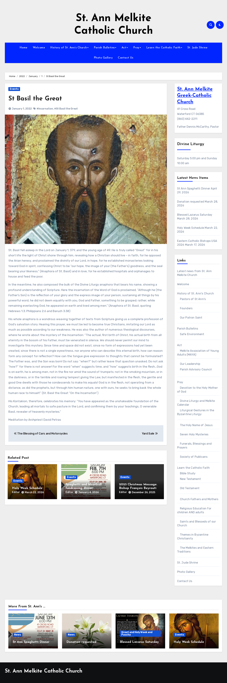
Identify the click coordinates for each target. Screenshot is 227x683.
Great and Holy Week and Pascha (136, 633)
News (17, 634)
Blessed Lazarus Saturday (194, 214)
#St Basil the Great (66, 108)
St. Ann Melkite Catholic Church (43, 671)
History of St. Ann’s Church (68, 47)
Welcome (39, 47)
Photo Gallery (103, 57)
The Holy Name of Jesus (196, 425)
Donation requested (190, 201)
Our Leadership (190, 364)
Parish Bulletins (104, 47)
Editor (16, 492)
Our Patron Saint (191, 317)
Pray (136, 47)
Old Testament (190, 488)
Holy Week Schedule (27, 488)
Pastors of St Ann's (193, 299)
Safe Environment (192, 334)
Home (24, 47)
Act (124, 47)
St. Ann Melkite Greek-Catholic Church (195, 95)
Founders (186, 308)
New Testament (190, 479)
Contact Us (125, 57)
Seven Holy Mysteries (194, 434)
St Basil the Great (36, 98)
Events (14, 88)
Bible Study (187, 473)
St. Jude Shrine (197, 47)
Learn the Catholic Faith (163, 47)
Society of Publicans (194, 456)
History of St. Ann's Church (195, 293)
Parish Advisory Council (196, 369)
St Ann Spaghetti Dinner (193, 188)
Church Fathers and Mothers (199, 499)
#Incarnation (45, 108)
